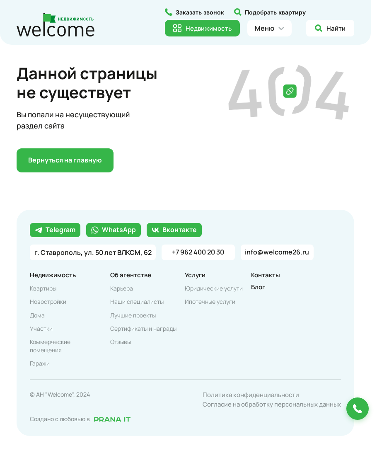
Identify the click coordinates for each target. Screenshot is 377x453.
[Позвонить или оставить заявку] (357, 408)
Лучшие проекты (133, 316)
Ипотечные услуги (210, 302)
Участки (41, 329)
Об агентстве (130, 275)
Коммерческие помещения (50, 346)
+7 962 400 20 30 (198, 252)
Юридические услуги (214, 289)
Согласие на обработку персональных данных (272, 405)
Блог (258, 287)
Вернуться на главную (65, 160)
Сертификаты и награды (143, 329)
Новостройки (48, 302)
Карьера (121, 289)
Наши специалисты (137, 302)
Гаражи (40, 364)
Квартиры (43, 289)
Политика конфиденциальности (251, 395)
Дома (37, 316)
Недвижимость (53, 275)
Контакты (265, 275)
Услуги (195, 275)
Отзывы (120, 342)
